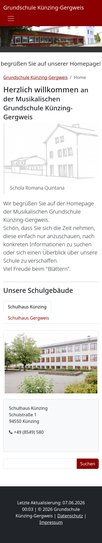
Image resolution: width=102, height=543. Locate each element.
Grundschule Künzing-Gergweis (43, 7)
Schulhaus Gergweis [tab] (28, 318)
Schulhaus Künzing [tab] (27, 307)
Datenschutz (70, 516)
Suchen (87, 464)
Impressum (51, 522)
